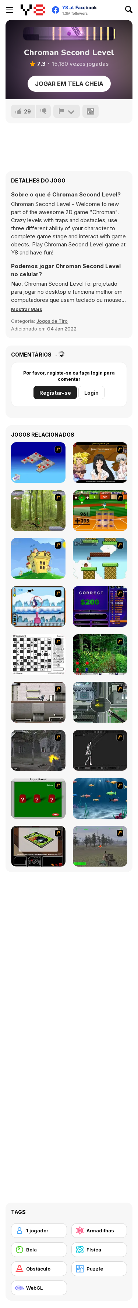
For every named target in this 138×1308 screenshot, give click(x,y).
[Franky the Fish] (100, 798)
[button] (26, 309)
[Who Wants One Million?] (100, 606)
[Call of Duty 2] (38, 750)
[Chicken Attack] (38, 558)
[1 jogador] (39, 1230)
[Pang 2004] (100, 654)
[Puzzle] (99, 1268)
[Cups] (38, 798)
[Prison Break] (38, 702)
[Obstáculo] (39, 1268)
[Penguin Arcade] (38, 606)
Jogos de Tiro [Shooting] (52, 321)
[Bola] (39, 1249)
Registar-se (55, 393)
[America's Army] (100, 846)
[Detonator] (38, 462)
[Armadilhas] (99, 1230)
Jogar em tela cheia (69, 83)
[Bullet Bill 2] (100, 558)
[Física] (99, 1249)
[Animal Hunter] (38, 510)
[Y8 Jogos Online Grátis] (33, 9)
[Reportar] (66, 111)
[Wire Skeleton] (100, 750)
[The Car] (38, 846)
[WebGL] (39, 1287)
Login (91, 393)
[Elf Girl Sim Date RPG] (100, 462)
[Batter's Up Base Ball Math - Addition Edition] (100, 510)
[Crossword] (38, 654)
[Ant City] (100, 702)
